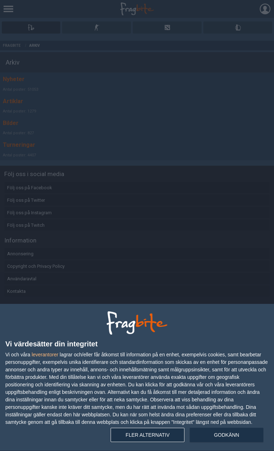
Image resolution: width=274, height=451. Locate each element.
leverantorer (45, 354)
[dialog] (137, 377)
